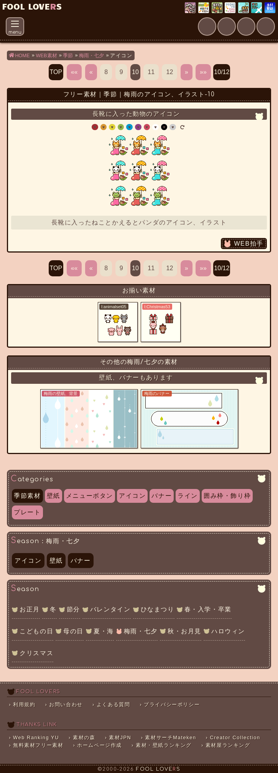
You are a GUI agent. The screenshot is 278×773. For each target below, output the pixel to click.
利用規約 (24, 704)
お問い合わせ (66, 704)
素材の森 (84, 737)
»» (203, 72)
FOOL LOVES (32, 6)
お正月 (30, 609)
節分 (73, 609)
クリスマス (36, 653)
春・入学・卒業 (208, 609)
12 (169, 72)
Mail (235, 21)
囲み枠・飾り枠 (227, 495)
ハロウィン (228, 631)
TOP (56, 72)
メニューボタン (89, 495)
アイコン (132, 495)
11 (151, 72)
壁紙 (53, 495)
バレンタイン (110, 609)
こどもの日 (36, 631)
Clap (274, 21)
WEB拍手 (248, 243)
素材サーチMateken (170, 737)
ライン (188, 495)
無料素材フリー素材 (38, 745)
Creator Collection (235, 737)
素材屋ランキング (230, 8)
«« (74, 72)
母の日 (73, 631)
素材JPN (244, 8)
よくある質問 (113, 704)
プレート (27, 512)
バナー (161, 495)
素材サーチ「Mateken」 (204, 8)
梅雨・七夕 (141, 631)
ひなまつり (157, 609)
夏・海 (104, 631)
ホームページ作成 (99, 745)
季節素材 (27, 495)
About (215, 21)
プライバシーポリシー (172, 704)
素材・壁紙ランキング (270, 8)
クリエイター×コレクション (257, 8)
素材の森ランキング (217, 8)
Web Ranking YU (190, 8)
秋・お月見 (184, 631)
